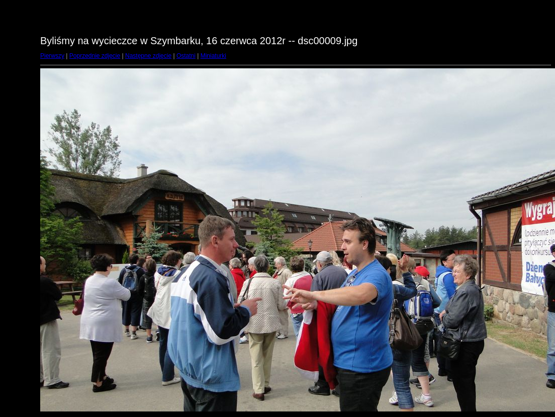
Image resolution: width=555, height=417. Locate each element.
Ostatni (186, 55)
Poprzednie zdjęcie (94, 55)
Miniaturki (213, 55)
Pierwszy (52, 55)
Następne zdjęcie (148, 55)
